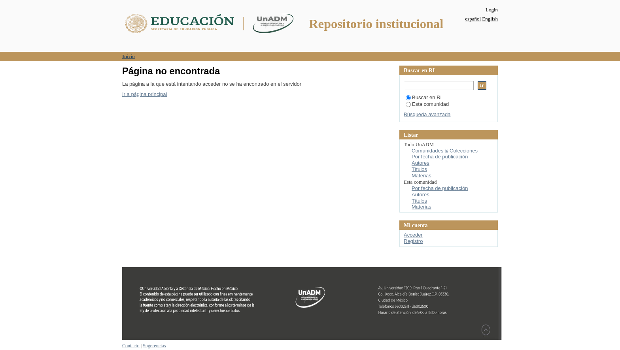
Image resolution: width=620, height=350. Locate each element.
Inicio (128, 56)
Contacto (131, 345)
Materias (421, 176)
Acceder (413, 235)
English (490, 19)
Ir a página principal (144, 94)
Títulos (419, 169)
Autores (420, 163)
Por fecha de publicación (440, 157)
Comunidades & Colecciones (445, 151)
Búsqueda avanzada (427, 114)
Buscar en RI (424, 97)
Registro (413, 241)
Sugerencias (154, 345)
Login (492, 10)
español (473, 19)
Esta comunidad (427, 104)
